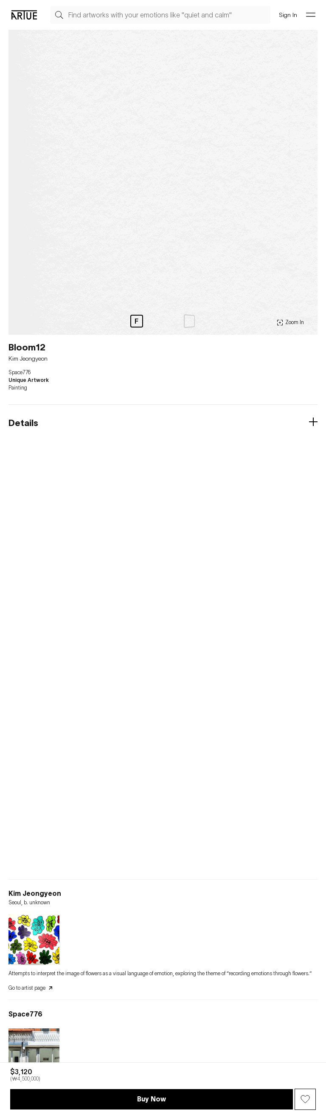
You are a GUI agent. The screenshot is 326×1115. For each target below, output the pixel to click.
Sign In (288, 15)
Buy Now (151, 1099)
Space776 (19, 372)
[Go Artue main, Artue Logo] (24, 15)
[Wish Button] (305, 1099)
